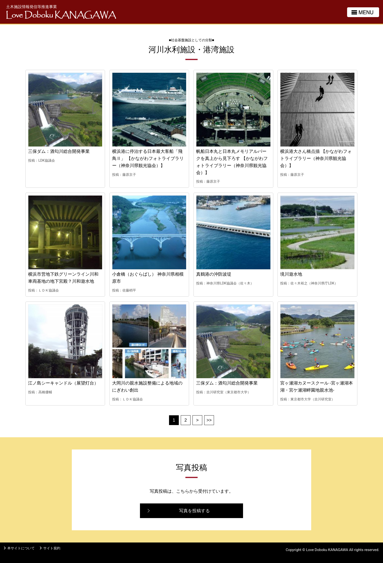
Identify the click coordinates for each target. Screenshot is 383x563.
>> (209, 420)
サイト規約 (51, 548)
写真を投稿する (194, 510)
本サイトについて (21, 548)
